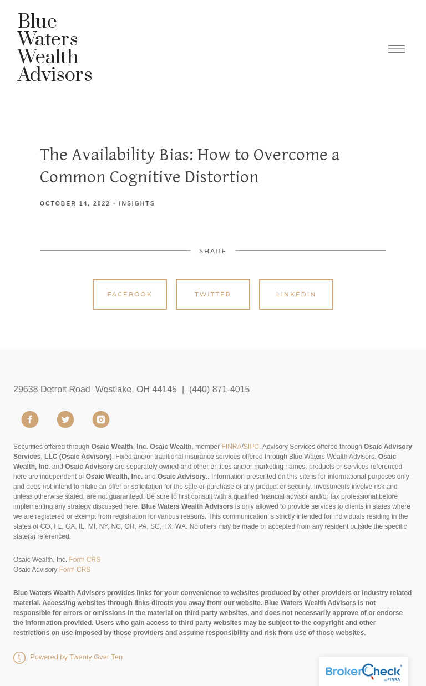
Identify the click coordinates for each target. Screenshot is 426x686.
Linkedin (296, 294)
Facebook (130, 294)
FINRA (232, 446)
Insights (137, 204)
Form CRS (84, 560)
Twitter (213, 294)
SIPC (251, 446)
